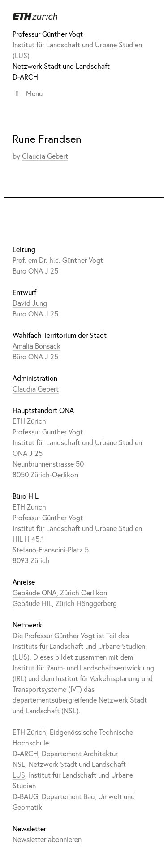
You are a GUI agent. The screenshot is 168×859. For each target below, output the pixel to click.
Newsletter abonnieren (47, 839)
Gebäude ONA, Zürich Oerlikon (60, 592)
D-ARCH (25, 76)
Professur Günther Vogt (48, 33)
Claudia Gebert (45, 155)
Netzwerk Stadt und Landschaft (61, 66)
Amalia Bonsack (36, 345)
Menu (28, 93)
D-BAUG (25, 796)
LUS (19, 774)
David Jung (30, 302)
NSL (19, 764)
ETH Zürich (29, 732)
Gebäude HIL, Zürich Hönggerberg (65, 603)
